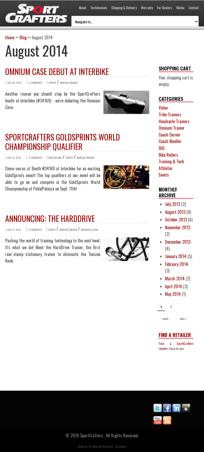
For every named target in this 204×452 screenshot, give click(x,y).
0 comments (35, 83)
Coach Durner (169, 135)
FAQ (161, 148)
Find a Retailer (175, 334)
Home (9, 37)
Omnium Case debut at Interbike (57, 71)
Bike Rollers (55, 158)
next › (166, 318)
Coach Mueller (170, 141)
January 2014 (175, 256)
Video (163, 108)
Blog (23, 37)
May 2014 (173, 294)
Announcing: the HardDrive (50, 218)
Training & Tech (89, 230)
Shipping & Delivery (124, 7)
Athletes (166, 168)
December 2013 (177, 242)
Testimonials (98, 7)
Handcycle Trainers (174, 121)
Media (180, 7)
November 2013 (177, 227)
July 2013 (172, 204)
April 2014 (173, 286)
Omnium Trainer (69, 83)
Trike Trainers (170, 114)
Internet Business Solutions (109, 446)
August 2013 (175, 212)
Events (52, 83)
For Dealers (164, 7)
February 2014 (176, 264)
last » (183, 318)
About (82, 7)
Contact (194, 7)
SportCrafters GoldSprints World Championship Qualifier (62, 141)
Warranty (147, 7)
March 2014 (175, 278)
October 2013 (176, 219)
